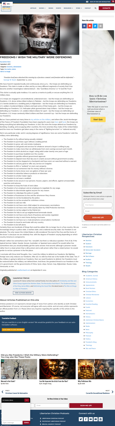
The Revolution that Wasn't (50, 283)
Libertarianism (17, 67)
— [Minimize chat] (26, 400)
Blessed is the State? (8, 381)
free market (8, 69)
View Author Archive (23, 293)
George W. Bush (10, 80)
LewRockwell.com (23, 270)
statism (14, 69)
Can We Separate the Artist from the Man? (53, 381)
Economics (10, 67)
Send (26, 422)
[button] (95, 8)
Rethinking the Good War (42, 286)
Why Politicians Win (84, 381)
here (57, 122)
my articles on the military (41, 119)
